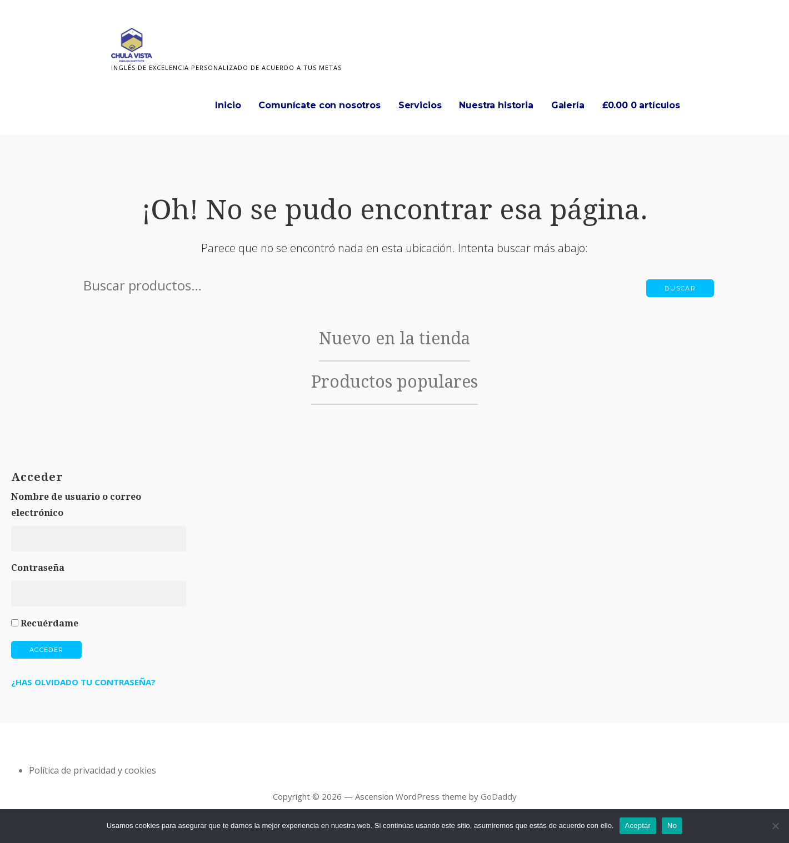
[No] (775, 825)
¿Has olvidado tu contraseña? (83, 682)
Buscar (680, 288)
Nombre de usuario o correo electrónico (76, 504)
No (672, 825)
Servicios (420, 105)
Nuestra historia (496, 105)
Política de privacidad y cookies (92, 770)
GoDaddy (499, 796)
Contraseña (37, 568)
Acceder (46, 650)
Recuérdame (49, 623)
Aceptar (638, 825)
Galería (568, 105)
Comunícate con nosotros (319, 105)
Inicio (228, 105)
